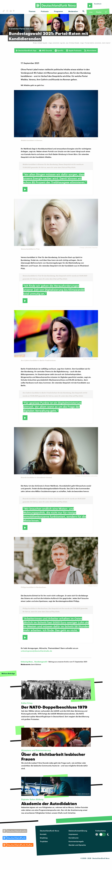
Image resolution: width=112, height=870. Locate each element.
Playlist (98, 12)
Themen (32, 11)
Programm (58, 11)
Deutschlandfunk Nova (49, 831)
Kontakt (43, 834)
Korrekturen (74, 838)
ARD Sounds (45, 50)
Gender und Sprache (77, 845)
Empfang (43, 838)
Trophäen (44, 841)
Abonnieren (90, 50)
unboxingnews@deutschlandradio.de (36, 651)
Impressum (73, 834)
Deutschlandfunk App (26, 50)
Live (90, 12)
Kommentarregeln (76, 841)
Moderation (73, 11)
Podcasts (45, 11)
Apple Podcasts (73, 50)
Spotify (59, 50)
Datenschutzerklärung (78, 831)
